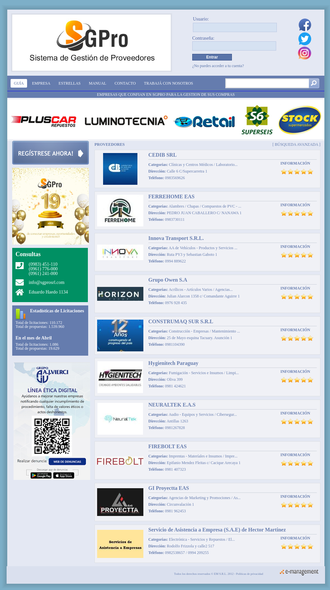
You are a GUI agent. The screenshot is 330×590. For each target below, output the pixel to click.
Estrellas (69, 83)
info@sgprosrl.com (46, 282)
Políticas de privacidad (249, 573)
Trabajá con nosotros (168, 83)
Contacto (125, 83)
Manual (97, 83)
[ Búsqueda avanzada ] (296, 144)
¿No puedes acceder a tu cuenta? (218, 65)
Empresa (41, 83)
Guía (19, 83)
